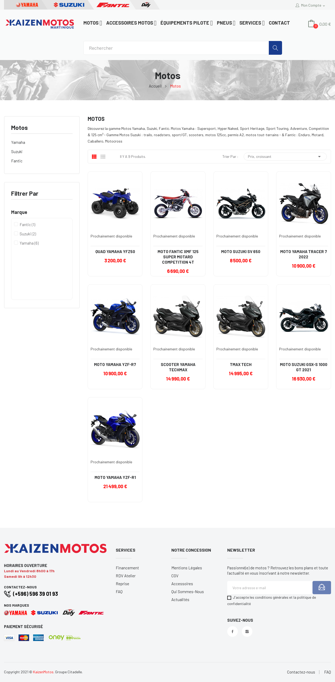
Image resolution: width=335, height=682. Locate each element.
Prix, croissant (285, 156)
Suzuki (17, 151)
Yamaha (18, 142)
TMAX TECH (241, 364)
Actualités (180, 599)
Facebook (232, 631)
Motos (19, 128)
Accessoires (182, 583)
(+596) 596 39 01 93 (35, 594)
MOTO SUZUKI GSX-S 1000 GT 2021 (303, 367)
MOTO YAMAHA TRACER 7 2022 (303, 254)
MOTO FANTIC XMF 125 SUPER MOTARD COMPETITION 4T (178, 256)
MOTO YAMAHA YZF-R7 (115, 364)
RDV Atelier (126, 575)
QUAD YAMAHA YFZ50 (115, 251)
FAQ (119, 591)
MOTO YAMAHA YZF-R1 (115, 477)
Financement (127, 567)
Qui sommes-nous (187, 591)
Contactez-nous (301, 672)
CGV (174, 575)
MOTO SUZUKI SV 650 (240, 251)
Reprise (122, 583)
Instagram (247, 631)
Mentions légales (186, 567)
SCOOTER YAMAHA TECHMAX (178, 367)
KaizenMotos (43, 672)
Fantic (17, 160)
